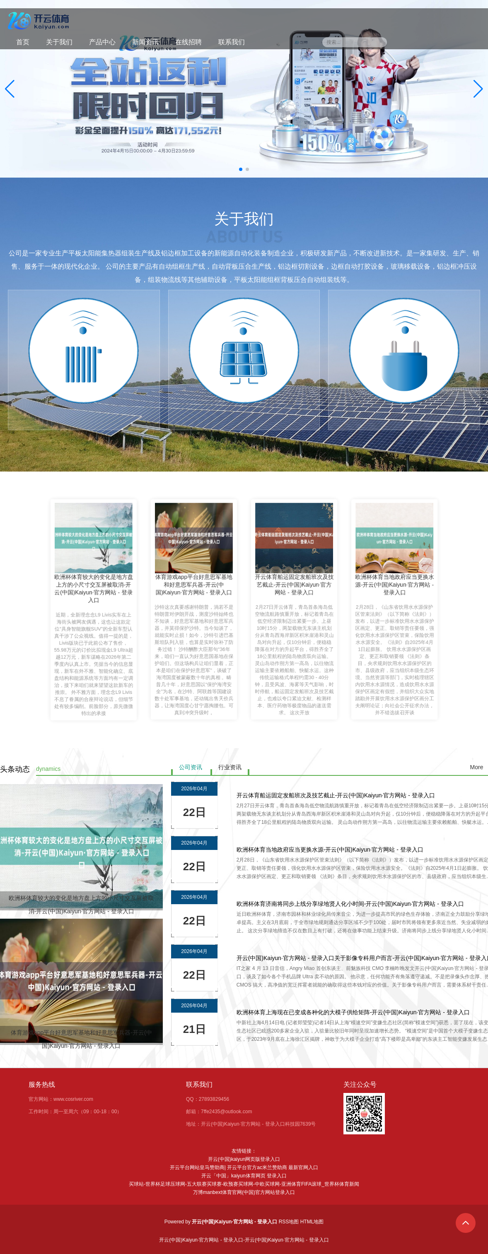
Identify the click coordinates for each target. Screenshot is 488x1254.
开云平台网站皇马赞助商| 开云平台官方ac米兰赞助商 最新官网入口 (244, 1167)
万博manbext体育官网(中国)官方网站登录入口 (244, 1192)
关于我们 (59, 42)
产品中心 (102, 42)
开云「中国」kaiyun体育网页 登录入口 (244, 1176)
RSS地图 (289, 1222)
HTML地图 (312, 1222)
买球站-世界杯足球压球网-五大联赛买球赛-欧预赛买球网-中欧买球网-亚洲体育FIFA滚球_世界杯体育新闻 (244, 1184)
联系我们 (231, 42)
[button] (478, 89)
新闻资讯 (145, 42)
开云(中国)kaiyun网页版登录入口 (244, 1159)
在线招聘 (188, 42)
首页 (22, 42)
